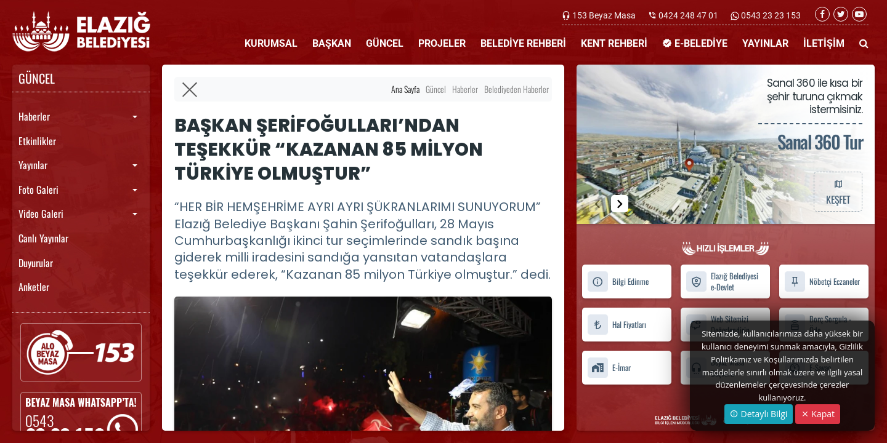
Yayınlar (32, 165)
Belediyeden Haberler (516, 88)
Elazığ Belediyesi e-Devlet (722, 282)
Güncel (436, 88)
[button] (619, 203)
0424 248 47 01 (688, 15)
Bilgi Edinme (618, 281)
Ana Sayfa (405, 88)
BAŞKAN (331, 43)
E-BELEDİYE (694, 43)
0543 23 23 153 (770, 15)
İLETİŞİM (823, 43)
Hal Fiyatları (616, 324)
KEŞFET (837, 191)
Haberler (34, 116)
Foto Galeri (38, 189)
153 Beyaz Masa (604, 15)
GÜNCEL (384, 43)
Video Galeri (40, 213)
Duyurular (35, 262)
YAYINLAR (765, 43)
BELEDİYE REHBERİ (523, 43)
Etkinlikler (37, 141)
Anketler (33, 286)
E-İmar (609, 367)
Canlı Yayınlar (43, 238)
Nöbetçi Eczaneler (822, 281)
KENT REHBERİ (614, 43)
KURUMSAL (271, 43)
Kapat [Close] (818, 414)
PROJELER (442, 43)
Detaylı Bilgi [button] (758, 414)
